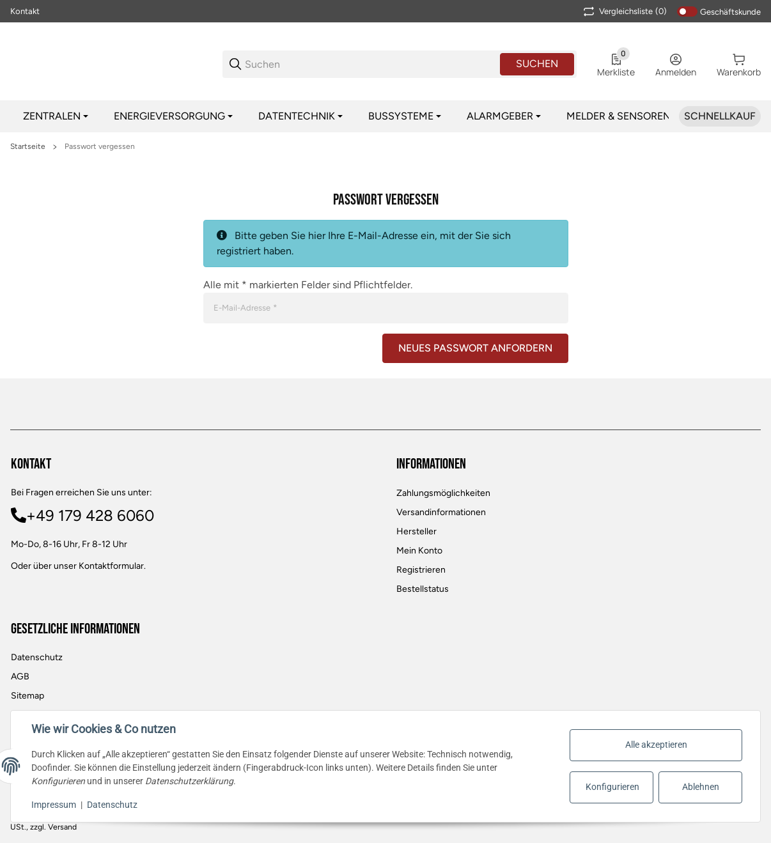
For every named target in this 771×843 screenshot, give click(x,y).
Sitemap (27, 695)
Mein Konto (419, 550)
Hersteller (416, 531)
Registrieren (421, 569)
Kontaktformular (111, 566)
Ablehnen (700, 787)
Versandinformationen (441, 512)
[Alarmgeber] (504, 116)
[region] (385, 116)
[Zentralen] (55, 116)
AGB (20, 676)
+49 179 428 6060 (90, 515)
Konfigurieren (612, 787)
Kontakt (25, 11)
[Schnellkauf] (720, 116)
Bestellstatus (422, 589)
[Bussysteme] (404, 116)
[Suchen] (371, 64)
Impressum (53, 805)
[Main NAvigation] (385, 11)
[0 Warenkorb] (739, 64)
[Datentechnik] (300, 116)
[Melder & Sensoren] (622, 116)
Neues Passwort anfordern (475, 348)
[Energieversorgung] (173, 116)
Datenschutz (37, 657)
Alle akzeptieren (656, 744)
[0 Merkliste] (616, 64)
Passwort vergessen (100, 146)
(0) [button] (624, 11)
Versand (62, 826)
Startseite (27, 146)
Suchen (537, 64)
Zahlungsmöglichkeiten (443, 493)
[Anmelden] (675, 64)
